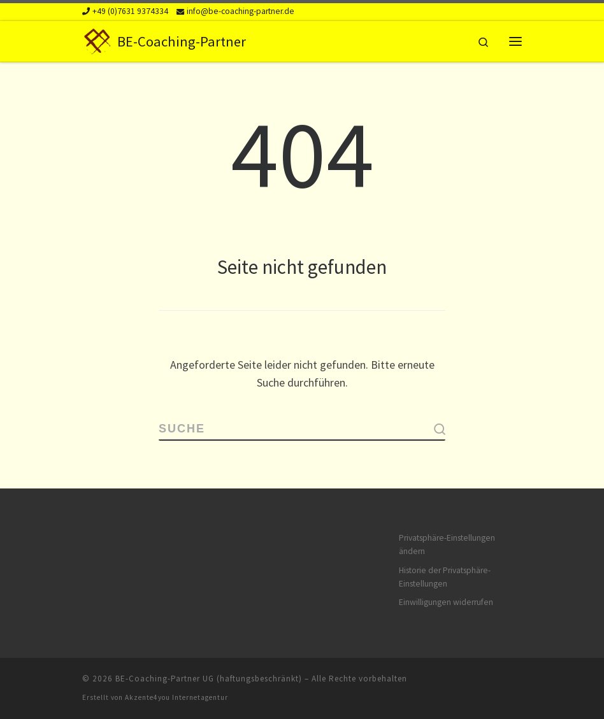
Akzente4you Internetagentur (176, 697)
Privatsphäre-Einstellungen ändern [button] (447, 544)
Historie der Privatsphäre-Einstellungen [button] (445, 577)
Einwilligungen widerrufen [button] (446, 602)
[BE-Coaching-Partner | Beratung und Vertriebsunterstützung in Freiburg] (97, 39)
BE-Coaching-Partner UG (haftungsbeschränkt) (208, 678)
